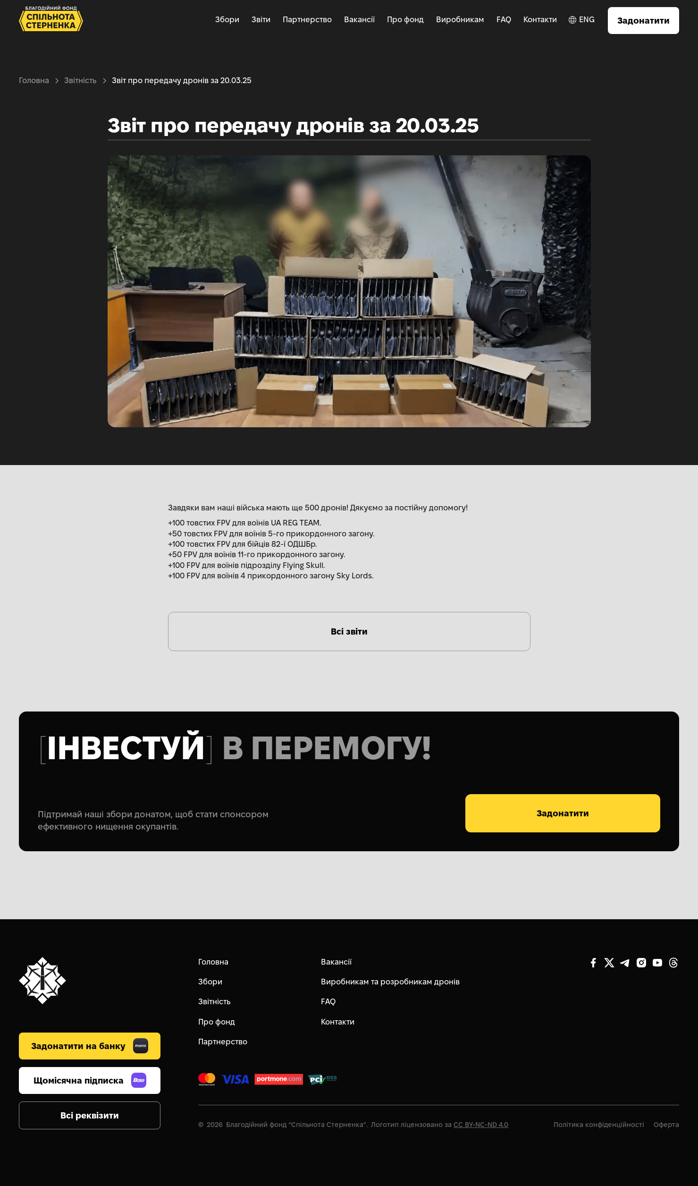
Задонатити (643, 20)
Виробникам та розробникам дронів (390, 982)
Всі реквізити (89, 1115)
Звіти (261, 20)
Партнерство (307, 20)
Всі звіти (349, 631)
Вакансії (359, 20)
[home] (51, 20)
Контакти (540, 20)
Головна (34, 80)
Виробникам (460, 20)
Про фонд (405, 20)
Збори (227, 20)
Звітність (80, 80)
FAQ (503, 20)
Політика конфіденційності (599, 1124)
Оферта (666, 1124)
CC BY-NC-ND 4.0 (481, 1124)
